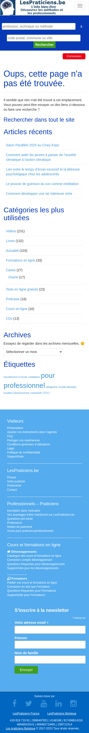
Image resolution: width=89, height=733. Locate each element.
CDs (9, 318)
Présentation (15, 428)
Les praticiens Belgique (20, 728)
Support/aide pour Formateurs (26, 595)
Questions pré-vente (20, 518)
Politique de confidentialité (23, 452)
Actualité (12, 250)
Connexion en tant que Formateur (28, 586)
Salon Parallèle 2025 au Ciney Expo (32, 145)
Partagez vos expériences (23, 440)
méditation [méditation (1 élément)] (34, 377)
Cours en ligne (16, 309)
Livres (10, 241)
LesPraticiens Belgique (61, 713)
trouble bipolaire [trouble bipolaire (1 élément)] (67, 387)
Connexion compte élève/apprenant (29, 560)
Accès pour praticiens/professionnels (30, 531)
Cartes (11, 270)
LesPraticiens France (26, 713)
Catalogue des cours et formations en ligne (34, 555)
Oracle (13, 277)
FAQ (10, 436)
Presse (11, 477)
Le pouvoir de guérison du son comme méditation (42, 184)
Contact (12, 489)
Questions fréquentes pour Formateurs (31, 590)
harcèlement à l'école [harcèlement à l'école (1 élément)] (15, 377)
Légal (10, 448)
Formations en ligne (20, 260)
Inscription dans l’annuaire (23, 510)
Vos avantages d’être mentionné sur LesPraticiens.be (41, 514)
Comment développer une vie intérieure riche (39, 193)
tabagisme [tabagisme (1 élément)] (51, 387)
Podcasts (13, 299)
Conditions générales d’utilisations (28, 444)
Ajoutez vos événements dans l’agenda (32, 432)
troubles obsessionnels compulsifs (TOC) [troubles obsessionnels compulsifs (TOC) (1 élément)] (27, 392)
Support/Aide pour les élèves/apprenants (33, 568)
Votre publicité (16, 481)
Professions (14, 522)
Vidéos (11, 231)
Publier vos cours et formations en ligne (32, 582)
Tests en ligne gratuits (22, 289)
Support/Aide (15, 456)
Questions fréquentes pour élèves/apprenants (36, 564)
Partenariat (14, 485)
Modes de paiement (19, 526)
